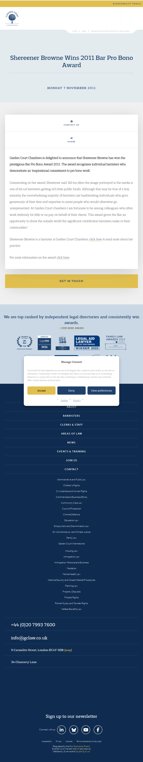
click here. (63, 257)
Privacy (77, 400)
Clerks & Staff (71, 424)
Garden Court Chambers (12, 18)
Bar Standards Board (80, 746)
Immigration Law (72, 556)
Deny (71, 390)
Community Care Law (71, 502)
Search (117, 18)
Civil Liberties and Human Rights (71, 491)
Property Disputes (72, 591)
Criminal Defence (71, 514)
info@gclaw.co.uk (29, 637)
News (71, 442)
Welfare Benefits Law (71, 609)
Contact (71, 469)
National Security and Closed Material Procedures (71, 580)
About (72, 406)
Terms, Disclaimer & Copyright (88, 741)
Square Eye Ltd (82, 751)
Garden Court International (71, 543)
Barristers (71, 415)
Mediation (71, 568)
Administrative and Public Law (71, 479)
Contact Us (71, 123)
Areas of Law (71, 433)
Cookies (64, 400)
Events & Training (71, 451)
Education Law (71, 520)
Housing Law (71, 550)
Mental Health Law (72, 574)
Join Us (71, 460)
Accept (41, 390)
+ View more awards (71, 328)
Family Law (71, 537)
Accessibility (47, 741)
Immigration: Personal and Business (71, 562)
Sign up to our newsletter (71, 716)
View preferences (101, 390)
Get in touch (71, 281)
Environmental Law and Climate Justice (72, 532)
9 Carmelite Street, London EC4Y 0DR (41, 650)
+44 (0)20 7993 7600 (125, 18)
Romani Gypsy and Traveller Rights (71, 603)
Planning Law (71, 585)
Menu (134, 18)
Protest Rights (71, 597)
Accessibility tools (127, 4)
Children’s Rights (71, 485)
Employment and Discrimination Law (71, 526)
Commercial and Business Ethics (71, 497)
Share (71, 140)
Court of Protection (71, 508)
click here (95, 239)
